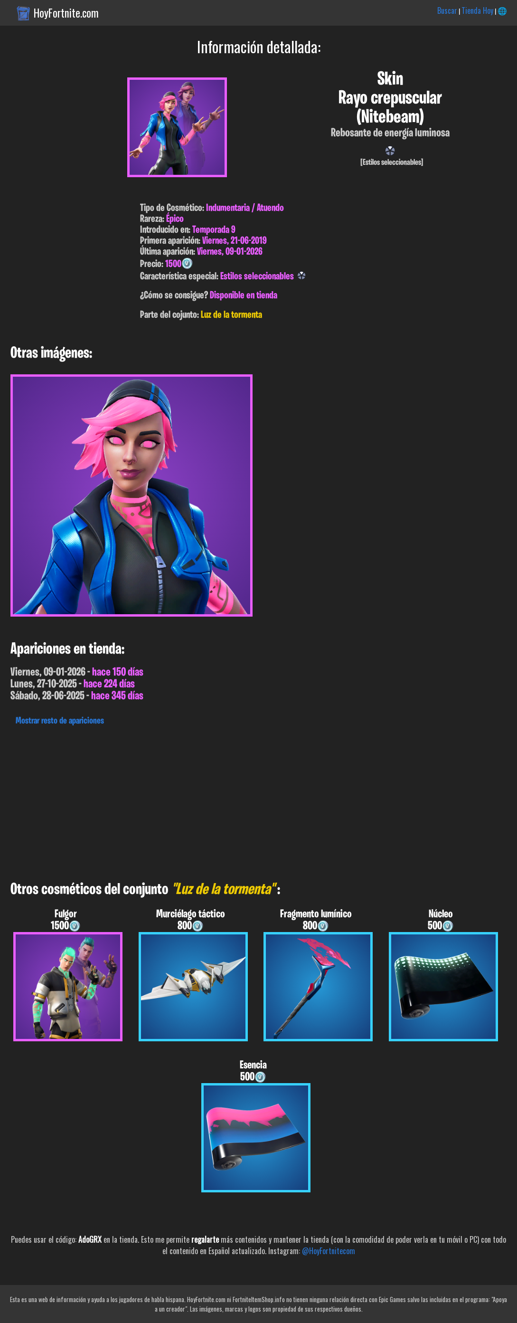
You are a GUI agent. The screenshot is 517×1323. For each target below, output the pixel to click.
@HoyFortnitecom (328, 1250)
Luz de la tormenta (231, 315)
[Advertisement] (258, 800)
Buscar (447, 10)
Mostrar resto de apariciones (60, 721)
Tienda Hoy (477, 10)
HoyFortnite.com (66, 13)
